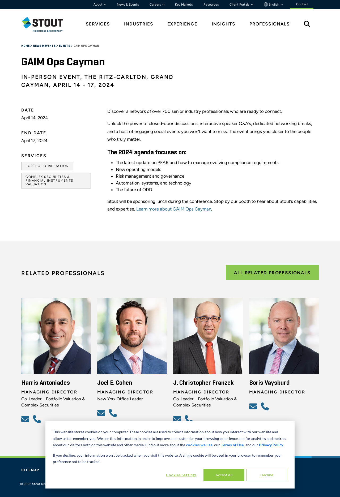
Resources (211, 4)
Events (65, 46)
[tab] (46, 24)
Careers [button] (156, 4)
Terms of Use (232, 445)
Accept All (224, 475)
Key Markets (184, 4)
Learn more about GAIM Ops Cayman (173, 209)
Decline (266, 475)
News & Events (128, 4)
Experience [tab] (182, 24)
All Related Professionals (272, 272)
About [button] (98, 4)
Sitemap (30, 470)
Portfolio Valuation (47, 166)
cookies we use (199, 445)
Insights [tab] (223, 24)
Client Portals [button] (240, 4)
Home (25, 46)
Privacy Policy (271, 445)
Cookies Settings (181, 475)
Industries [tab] (138, 24)
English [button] (272, 4)
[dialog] (170, 455)
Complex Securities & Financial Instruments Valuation (49, 180)
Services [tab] (98, 24)
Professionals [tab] (269, 24)
